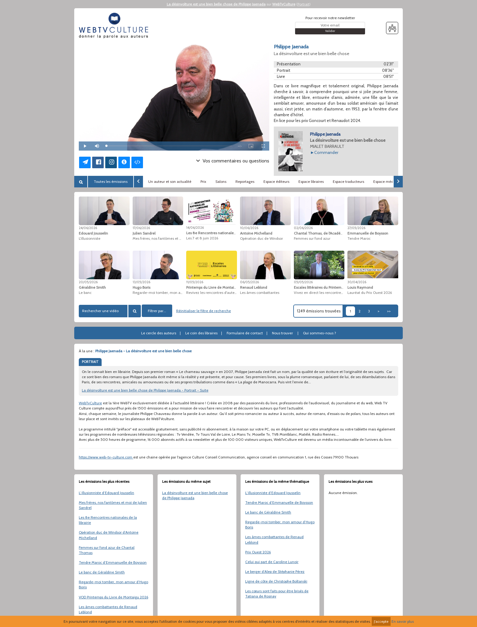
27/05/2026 (356, 228)
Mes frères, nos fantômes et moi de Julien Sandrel (113, 505)
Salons (220, 181)
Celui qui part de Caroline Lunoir (271, 561)
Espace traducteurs (348, 181)
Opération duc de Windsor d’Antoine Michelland (108, 535)
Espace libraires (311, 181)
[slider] (169, 145)
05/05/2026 (303, 282)
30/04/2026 (356, 282)
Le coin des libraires (201, 333)
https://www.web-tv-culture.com (106, 457)
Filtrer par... (157, 310)
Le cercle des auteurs (158, 333)
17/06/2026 (141, 228)
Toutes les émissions (110, 181)
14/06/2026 (195, 227)
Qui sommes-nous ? (319, 333)
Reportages (244, 181)
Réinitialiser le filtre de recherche (203, 310)
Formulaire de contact (245, 333)
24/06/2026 (88, 228)
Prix (203, 181)
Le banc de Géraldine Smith (102, 572)
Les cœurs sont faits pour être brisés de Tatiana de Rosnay (276, 593)
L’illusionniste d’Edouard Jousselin (106, 492)
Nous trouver (282, 333)
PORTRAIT (90, 362)
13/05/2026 (141, 282)
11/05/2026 (194, 282)
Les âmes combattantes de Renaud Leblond (108, 609)
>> (389, 311)
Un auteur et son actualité (169, 181)
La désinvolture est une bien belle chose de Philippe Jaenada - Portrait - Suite (145, 390)
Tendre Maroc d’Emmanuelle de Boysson (113, 562)
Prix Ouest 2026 (258, 552)
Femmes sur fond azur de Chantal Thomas (106, 550)
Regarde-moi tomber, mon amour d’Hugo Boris (113, 584)
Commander (326, 152)
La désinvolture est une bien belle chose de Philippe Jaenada (216, 4)
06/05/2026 (249, 282)
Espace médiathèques (391, 181)
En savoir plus (403, 621)
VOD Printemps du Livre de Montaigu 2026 (113, 597)
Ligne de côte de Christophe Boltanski (276, 581)
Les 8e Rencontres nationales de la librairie (108, 520)
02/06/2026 (303, 228)
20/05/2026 (88, 282)
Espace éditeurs (276, 181)
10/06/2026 (249, 228)
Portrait (303, 4)
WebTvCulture (283, 4)
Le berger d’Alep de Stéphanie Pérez (275, 571)
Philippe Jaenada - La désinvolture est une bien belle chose (143, 351)
